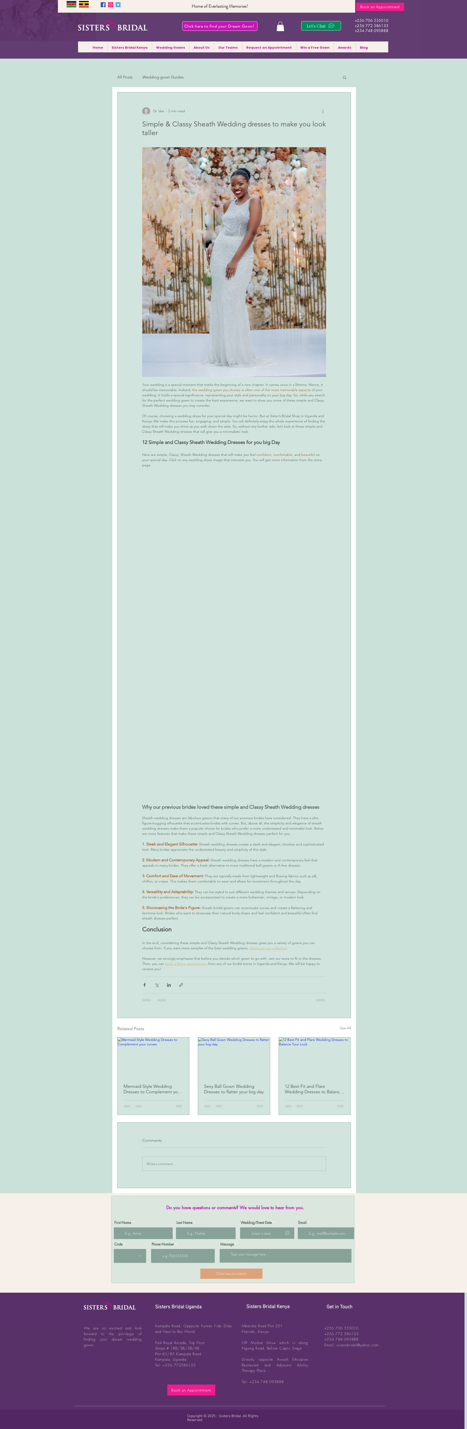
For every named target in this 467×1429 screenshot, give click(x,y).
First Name (122, 1222)
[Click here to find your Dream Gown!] (219, 26)
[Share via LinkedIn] (169, 985)
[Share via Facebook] (144, 985)
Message (227, 1244)
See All (345, 1028)
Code (118, 1244)
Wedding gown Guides (163, 77)
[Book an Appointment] (380, 7)
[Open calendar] (287, 1233)
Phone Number (163, 1244)
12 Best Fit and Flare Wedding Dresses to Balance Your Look (313, 1089)
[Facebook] (103, 4)
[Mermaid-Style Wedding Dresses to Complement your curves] (153, 1057)
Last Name (184, 1222)
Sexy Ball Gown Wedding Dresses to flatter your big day (234, 1089)
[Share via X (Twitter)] (156, 985)
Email (302, 1222)
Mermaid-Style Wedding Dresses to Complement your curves (153, 1089)
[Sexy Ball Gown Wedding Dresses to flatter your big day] (234, 1057)
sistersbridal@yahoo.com (358, 1345)
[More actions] (323, 111)
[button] (280, 26)
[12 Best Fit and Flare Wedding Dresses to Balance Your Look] (315, 1057)
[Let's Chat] (321, 26)
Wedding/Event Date (258, 1222)
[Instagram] (110, 4)
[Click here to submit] (231, 1274)
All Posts (124, 77)
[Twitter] (118, 4)
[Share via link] (181, 985)
